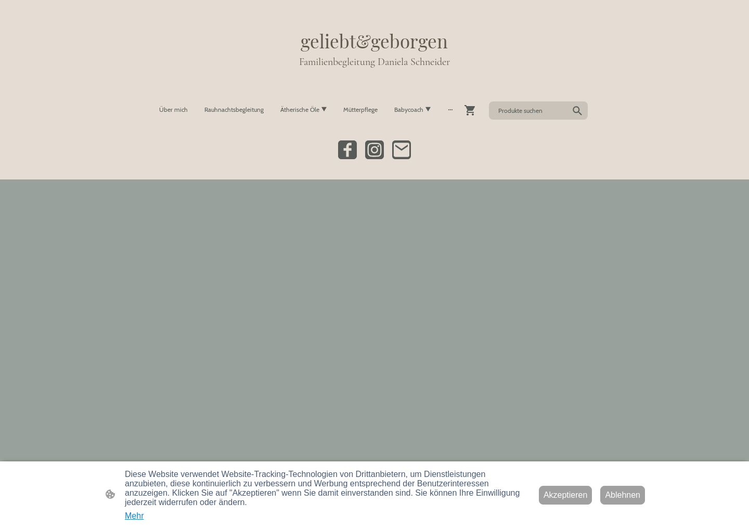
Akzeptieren (566, 495)
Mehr (134, 515)
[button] (577, 111)
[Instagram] (374, 149)
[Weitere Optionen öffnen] (450, 110)
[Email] (401, 149)
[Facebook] (347, 149)
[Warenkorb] (472, 110)
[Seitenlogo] (374, 78)
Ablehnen (622, 495)
